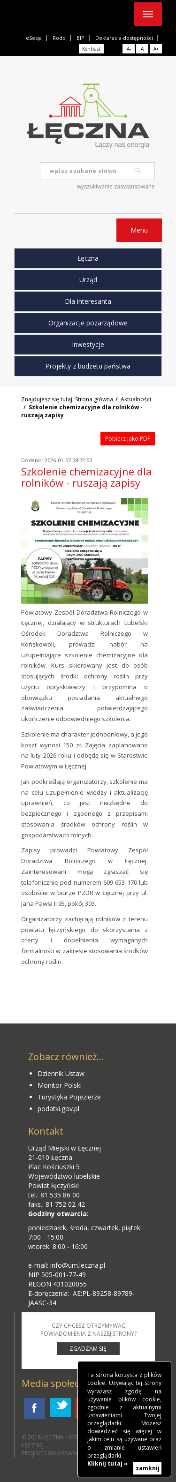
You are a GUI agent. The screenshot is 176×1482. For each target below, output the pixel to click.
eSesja (34, 37)
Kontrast (91, 48)
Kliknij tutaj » (107, 1463)
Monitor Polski (60, 1085)
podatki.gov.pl (58, 1108)
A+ (156, 48)
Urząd (88, 279)
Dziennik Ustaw (61, 1073)
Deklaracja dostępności (124, 37)
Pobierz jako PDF (127, 439)
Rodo (59, 37)
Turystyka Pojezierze (69, 1096)
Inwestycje (88, 344)
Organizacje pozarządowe (88, 322)
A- (129, 48)
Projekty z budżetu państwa (88, 365)
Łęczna (88, 258)
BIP (80, 37)
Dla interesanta (88, 301)
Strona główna (94, 399)
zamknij (148, 1468)
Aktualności (136, 399)
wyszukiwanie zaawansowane (116, 186)
